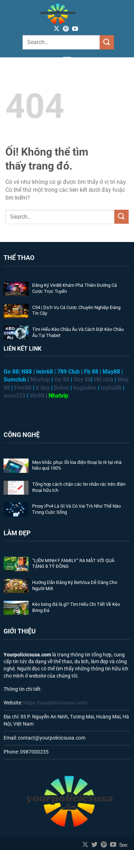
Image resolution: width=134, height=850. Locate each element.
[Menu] (67, 59)
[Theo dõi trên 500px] (123, 845)
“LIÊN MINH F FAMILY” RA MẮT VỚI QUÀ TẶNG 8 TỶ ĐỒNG (73, 563)
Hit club (103, 379)
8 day (43, 387)
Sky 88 (82, 379)
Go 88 (61, 379)
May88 (111, 371)
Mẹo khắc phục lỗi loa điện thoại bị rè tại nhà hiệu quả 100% (76, 465)
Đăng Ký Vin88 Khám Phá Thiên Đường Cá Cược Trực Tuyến (74, 288)
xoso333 (14, 395)
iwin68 (44, 371)
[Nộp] (107, 42)
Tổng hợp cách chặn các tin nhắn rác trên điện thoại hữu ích (78, 487)
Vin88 (37, 395)
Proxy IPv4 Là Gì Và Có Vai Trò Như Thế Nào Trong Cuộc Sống (76, 509)
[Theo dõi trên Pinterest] (66, 29)
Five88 (22, 387)
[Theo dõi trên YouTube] (75, 29)
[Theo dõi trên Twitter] (94, 845)
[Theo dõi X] (56, 29)
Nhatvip (58, 395)
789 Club (68, 371)
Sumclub (15, 379)
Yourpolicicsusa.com (27, 654)
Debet (61, 387)
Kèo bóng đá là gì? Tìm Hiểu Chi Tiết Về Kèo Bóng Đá (76, 607)
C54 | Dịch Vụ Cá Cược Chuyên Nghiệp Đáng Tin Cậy (76, 310)
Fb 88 (91, 371)
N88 (26, 371)
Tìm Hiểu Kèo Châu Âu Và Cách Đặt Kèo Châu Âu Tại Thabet (78, 332)
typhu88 (111, 387)
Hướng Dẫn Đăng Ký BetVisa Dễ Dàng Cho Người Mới (74, 585)
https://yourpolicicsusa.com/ (55, 703)
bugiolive (84, 387)
